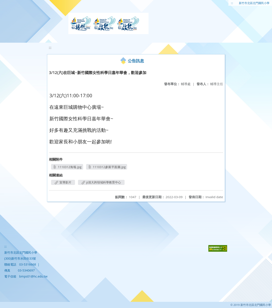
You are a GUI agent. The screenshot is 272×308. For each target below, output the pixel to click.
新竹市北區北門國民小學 (254, 3)
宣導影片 (63, 182)
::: (232, 3)
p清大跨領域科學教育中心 (101, 182)
